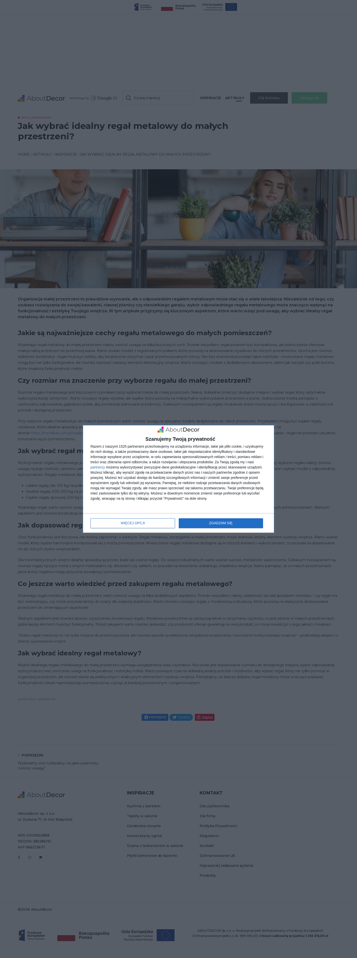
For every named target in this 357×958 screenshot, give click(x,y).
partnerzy (97, 467)
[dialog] (178, 479)
